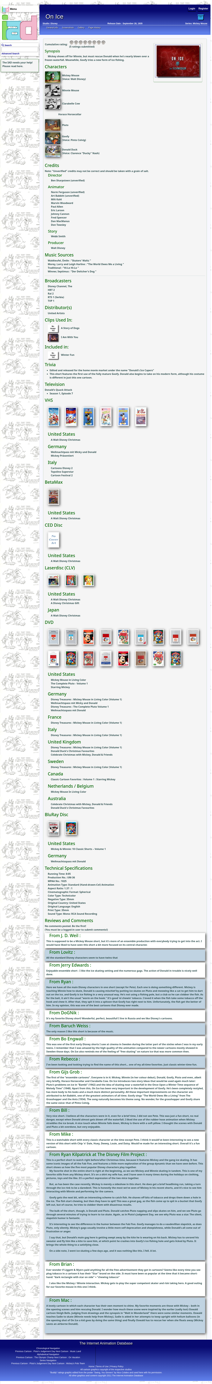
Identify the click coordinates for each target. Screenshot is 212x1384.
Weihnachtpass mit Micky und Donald (73, 452)
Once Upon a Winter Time (167, 1084)
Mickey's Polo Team (75, 1363)
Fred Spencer (59, 217)
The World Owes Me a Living (105, 264)
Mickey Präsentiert (62, 455)
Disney (54, 23)
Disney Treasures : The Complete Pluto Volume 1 (80, 706)
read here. (17, 66)
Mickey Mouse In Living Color (68, 791)
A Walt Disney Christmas (65, 439)
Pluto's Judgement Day (44, 1351)
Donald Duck (69, 149)
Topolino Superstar (62, 471)
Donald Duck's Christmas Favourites (72, 751)
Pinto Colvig (78, 140)
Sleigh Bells (63, 1313)
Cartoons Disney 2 (62, 468)
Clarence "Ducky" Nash (85, 153)
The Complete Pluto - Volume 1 (69, 683)
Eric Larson (57, 210)
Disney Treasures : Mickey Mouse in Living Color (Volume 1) (86, 699)
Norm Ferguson (60, 192)
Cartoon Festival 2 (62, 475)
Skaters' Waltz (81, 260)
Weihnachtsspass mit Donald (68, 710)
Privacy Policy (116, 1366)
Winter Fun (67, 355)
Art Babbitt (57, 195)
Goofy (65, 136)
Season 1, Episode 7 (61, 393)
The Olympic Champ (44, 1357)
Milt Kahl (56, 199)
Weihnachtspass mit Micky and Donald (74, 703)
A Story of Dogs (70, 328)
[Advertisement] (19, 92)
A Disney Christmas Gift (65, 603)
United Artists (56, 313)
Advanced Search (10, 53)
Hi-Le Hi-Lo (71, 267)
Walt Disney (78, 79)
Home (91, 1366)
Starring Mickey (60, 687)
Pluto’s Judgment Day (140, 1214)
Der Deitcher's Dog (83, 271)
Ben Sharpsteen (60, 180)
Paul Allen (57, 206)
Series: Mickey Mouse (196, 23)
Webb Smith (58, 236)
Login (192, 8)
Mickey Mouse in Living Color (68, 680)
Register (203, 8)
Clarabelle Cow (71, 103)
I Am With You (69, 337)
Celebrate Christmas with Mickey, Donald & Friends (81, 754)
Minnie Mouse (70, 90)
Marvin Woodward (62, 203)
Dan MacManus (60, 221)
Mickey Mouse (70, 75)
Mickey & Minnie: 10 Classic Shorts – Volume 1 (78, 849)
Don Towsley (58, 224)
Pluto (65, 125)
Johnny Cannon (60, 214)
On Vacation (74, 1357)
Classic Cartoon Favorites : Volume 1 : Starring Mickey (83, 779)
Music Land (75, 1351)
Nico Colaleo (123, 1372)
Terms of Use (102, 1366)
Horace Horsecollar (69, 114)
